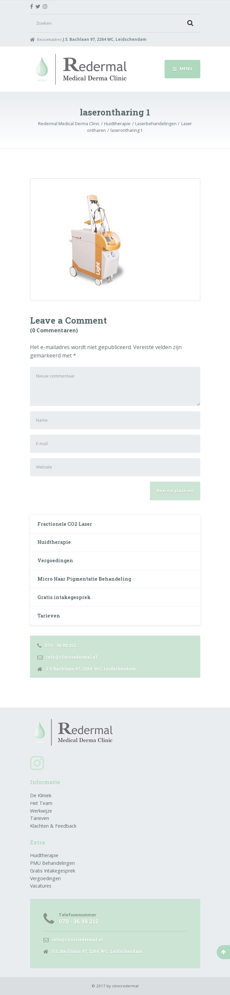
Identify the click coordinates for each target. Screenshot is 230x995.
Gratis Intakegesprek (52, 870)
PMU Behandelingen (52, 863)
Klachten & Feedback (53, 826)
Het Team (41, 803)
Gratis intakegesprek (64, 597)
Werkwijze (41, 811)
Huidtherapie (54, 542)
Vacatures (40, 886)
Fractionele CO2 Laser (64, 524)
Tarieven (48, 615)
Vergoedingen (55, 560)
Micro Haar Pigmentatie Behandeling (84, 579)
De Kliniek (40, 795)
